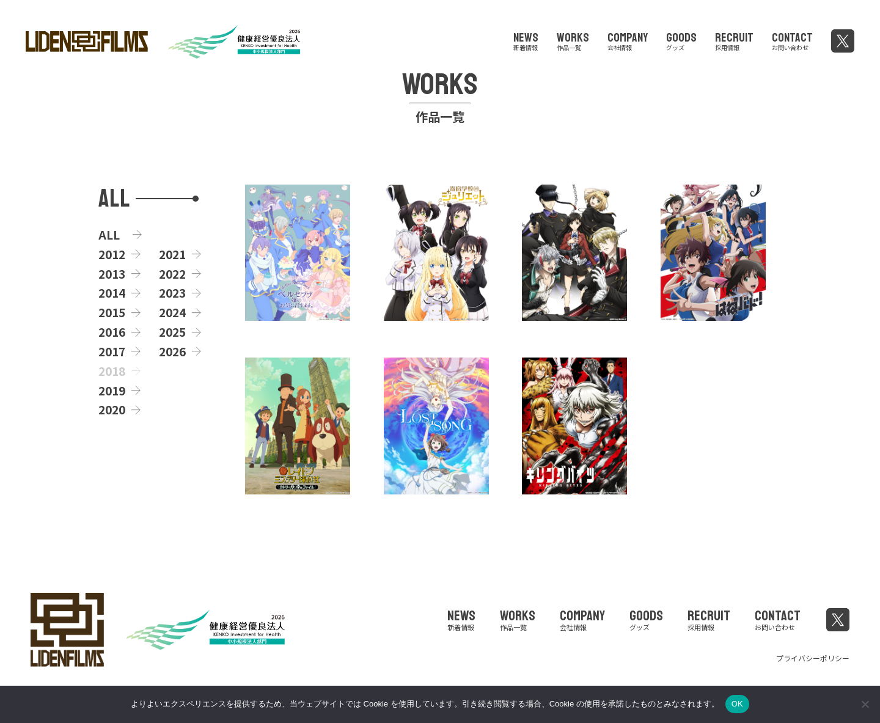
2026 (172, 351)
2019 (111, 390)
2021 (172, 254)
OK (737, 703)
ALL (109, 234)
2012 (111, 254)
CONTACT (792, 40)
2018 (111, 371)
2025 (172, 332)
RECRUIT (734, 40)
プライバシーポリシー (812, 658)
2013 (111, 274)
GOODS (681, 40)
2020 (111, 409)
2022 (172, 274)
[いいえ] (865, 704)
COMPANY (627, 40)
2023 (172, 292)
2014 (111, 292)
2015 (111, 312)
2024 (172, 312)
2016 (111, 332)
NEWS (525, 40)
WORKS (573, 40)
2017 (111, 351)
